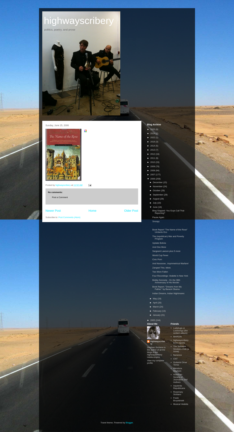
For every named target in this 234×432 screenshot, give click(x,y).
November (158, 186)
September (158, 194)
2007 (153, 174)
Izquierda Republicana (179, 387)
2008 (153, 170)
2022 (153, 137)
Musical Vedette (180, 404)
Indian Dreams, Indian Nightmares (168, 293)
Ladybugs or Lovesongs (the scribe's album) (180, 330)
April (155, 302)
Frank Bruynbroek (178, 399)
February (157, 311)
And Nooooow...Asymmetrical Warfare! (170, 263)
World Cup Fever (160, 255)
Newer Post (53, 210)
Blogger (129, 422)
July (155, 203)
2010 (153, 162)
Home (93, 210)
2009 (153, 166)
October (157, 190)
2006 (153, 179)
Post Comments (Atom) (69, 217)
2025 (153, 129)
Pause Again (158, 217)
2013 (153, 150)
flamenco (177, 355)
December (158, 182)
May (155, 298)
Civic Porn (157, 259)
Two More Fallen (160, 272)
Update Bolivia (159, 243)
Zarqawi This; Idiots (161, 267)
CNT (175, 359)
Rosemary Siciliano (178, 393)
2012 (153, 154)
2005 (153, 320)
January (157, 315)
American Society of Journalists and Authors (180, 378)
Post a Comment (60, 197)
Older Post (131, 210)
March (156, 307)
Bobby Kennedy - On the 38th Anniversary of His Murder (166, 281)
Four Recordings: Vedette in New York (170, 276)
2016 (153, 141)
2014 (153, 146)
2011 (153, 158)
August (156, 199)
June (155, 207)
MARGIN (177, 336)
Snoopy (155, 221)
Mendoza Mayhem (177, 369)
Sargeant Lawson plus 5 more (166, 251)
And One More (159, 247)
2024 (153, 133)
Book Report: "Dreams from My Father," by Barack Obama (167, 288)
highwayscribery (79, 20)
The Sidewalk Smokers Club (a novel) (181, 349)
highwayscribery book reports (180, 341)
